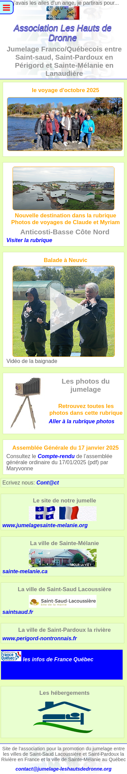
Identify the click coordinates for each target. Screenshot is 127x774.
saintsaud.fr (49, 605)
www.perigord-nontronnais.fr (39, 638)
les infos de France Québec (58, 659)
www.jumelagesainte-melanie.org (45, 525)
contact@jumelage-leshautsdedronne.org (64, 769)
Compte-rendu (56, 456)
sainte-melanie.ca (49, 561)
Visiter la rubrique (29, 240)
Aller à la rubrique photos (81, 421)
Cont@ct (47, 483)
